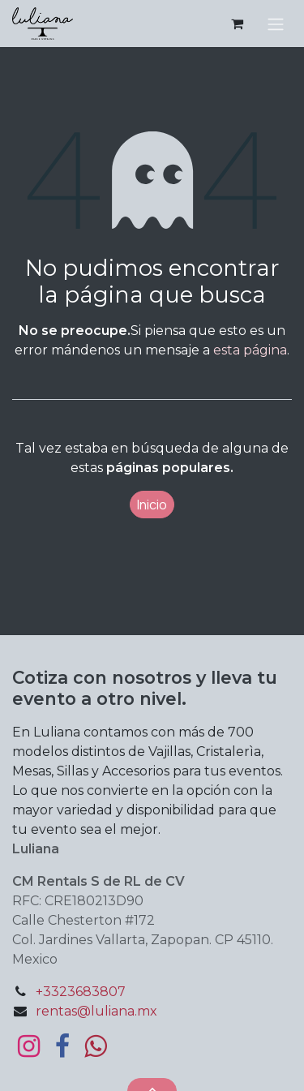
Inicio (152, 504)
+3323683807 (81, 991)
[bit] (95, 1046)
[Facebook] (62, 1046)
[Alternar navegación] (275, 23)
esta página (250, 350)
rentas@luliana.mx (96, 1011)
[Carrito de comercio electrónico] (237, 23)
